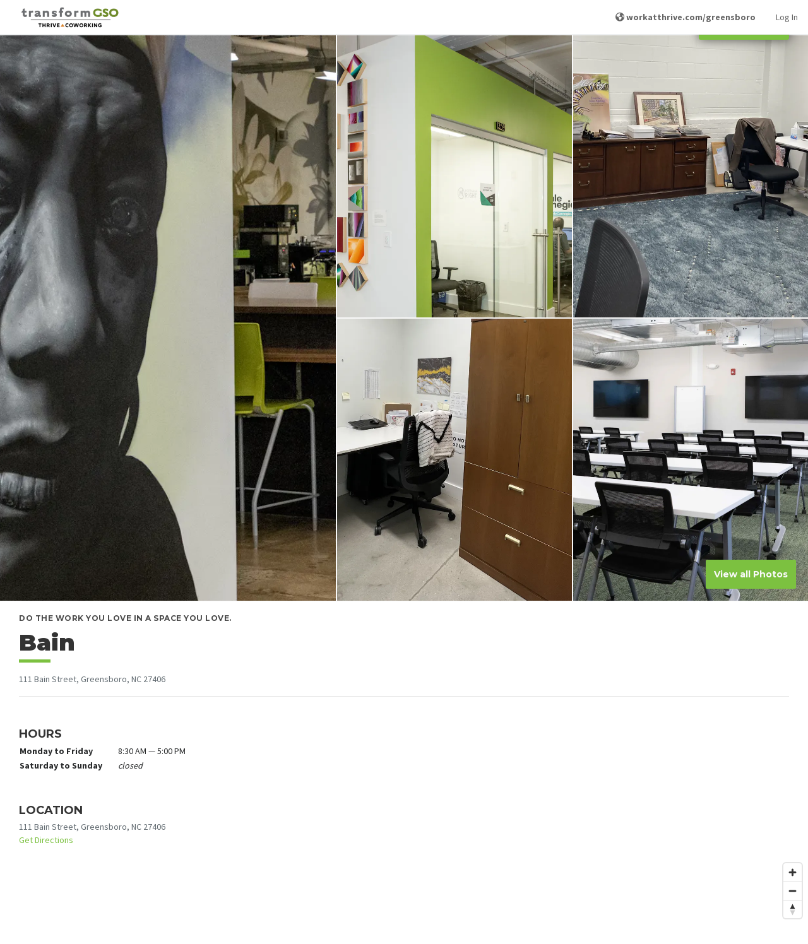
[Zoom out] (792, 891)
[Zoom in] (792, 872)
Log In (787, 17)
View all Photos (751, 574)
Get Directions (46, 840)
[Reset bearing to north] (792, 909)
